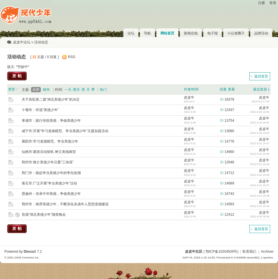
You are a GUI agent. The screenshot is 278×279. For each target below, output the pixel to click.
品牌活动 (261, 33)
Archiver (267, 252)
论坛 (130, 33)
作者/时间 (191, 89)
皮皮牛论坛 (21, 42)
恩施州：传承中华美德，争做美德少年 (51, 194)
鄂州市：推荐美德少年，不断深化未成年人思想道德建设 (65, 204)
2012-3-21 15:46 (259, 153)
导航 (147, 33)
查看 (231, 89)
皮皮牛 (189, 97)
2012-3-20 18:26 (259, 216)
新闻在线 (191, 33)
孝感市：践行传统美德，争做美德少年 (51, 121)
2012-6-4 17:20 (260, 101)
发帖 (17, 75)
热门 (103, 90)
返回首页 (261, 76)
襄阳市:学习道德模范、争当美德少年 (50, 141)
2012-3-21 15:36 (259, 195)
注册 (261, 3)
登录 (272, 3)
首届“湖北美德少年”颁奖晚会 (44, 215)
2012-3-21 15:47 (259, 143)
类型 (11, 89)
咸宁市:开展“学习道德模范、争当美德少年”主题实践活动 (65, 131)
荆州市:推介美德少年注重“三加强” (48, 162)
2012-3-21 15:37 (259, 185)
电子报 (212, 33)
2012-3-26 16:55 (259, 111)
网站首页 (167, 33)
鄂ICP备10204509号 (221, 252)
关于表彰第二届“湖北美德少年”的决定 (51, 99)
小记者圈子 (236, 33)
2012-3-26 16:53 (259, 133)
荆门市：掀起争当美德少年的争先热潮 (51, 173)
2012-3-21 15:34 (259, 206)
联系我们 (249, 252)
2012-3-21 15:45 (259, 164)
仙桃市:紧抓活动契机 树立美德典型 (49, 152)
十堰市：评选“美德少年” (40, 110)
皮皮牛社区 (193, 252)
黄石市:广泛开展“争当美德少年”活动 (49, 183)
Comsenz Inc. (30, 257)
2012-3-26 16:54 (259, 122)
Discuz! (30, 252)
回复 (223, 89)
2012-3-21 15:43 (259, 174)
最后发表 (260, 89)
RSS (71, 57)
